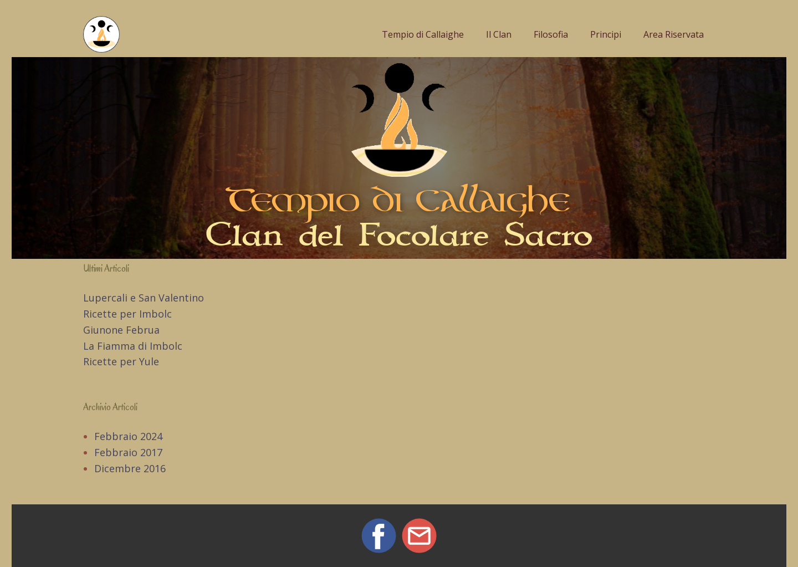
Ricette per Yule (121, 361)
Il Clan (498, 34)
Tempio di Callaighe (423, 34)
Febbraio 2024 (128, 436)
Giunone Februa (121, 329)
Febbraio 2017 (128, 452)
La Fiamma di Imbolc (132, 346)
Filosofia (551, 34)
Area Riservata (673, 34)
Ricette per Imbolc (127, 313)
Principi (605, 34)
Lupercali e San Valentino (143, 297)
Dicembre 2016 (130, 468)
